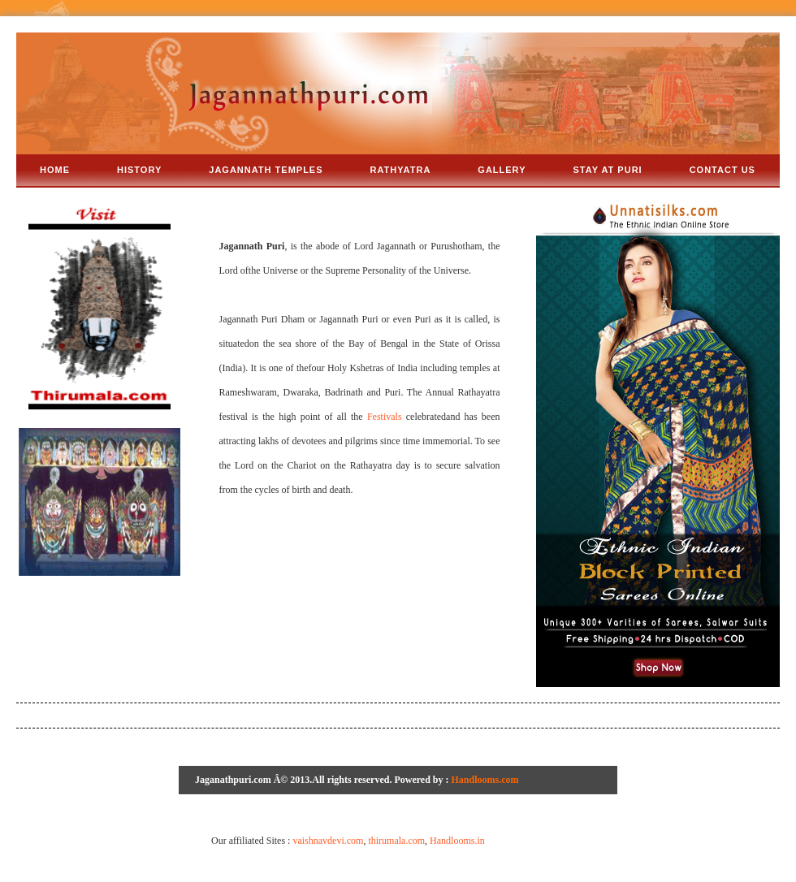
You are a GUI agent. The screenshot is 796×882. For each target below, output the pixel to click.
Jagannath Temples (265, 170)
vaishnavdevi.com (327, 840)
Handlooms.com (485, 779)
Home (55, 170)
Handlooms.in (457, 840)
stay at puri (607, 170)
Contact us (722, 170)
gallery (502, 170)
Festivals (384, 416)
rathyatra (400, 170)
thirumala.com (396, 840)
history (139, 170)
